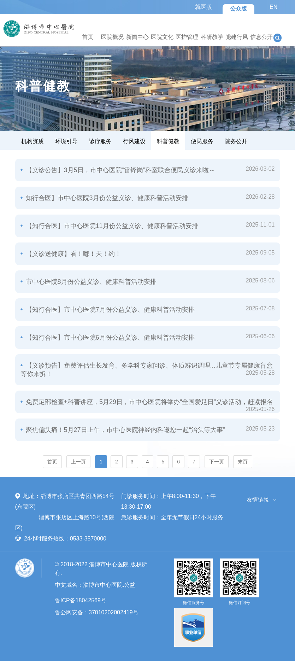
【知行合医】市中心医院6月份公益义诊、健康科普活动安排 (109, 337)
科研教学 (212, 37)
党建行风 (236, 37)
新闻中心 (137, 37)
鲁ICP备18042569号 (80, 600)
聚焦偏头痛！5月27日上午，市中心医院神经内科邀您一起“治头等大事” (124, 429)
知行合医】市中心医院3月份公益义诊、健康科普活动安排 (106, 197)
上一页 (78, 461)
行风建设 (134, 141)
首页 (87, 37)
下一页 (216, 461)
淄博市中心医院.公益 (109, 585)
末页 (243, 461)
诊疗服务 (100, 141)
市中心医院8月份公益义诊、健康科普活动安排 (90, 281)
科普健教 (168, 141)
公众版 (238, 9)
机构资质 (32, 141)
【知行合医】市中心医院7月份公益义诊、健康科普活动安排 (109, 309)
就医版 (203, 7)
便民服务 (202, 141)
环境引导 (66, 141)
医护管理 (187, 37)
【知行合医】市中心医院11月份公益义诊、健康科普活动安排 (111, 225)
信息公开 (261, 37)
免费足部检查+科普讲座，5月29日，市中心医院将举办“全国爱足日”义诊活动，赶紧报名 (148, 401)
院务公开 (236, 141)
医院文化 (162, 37)
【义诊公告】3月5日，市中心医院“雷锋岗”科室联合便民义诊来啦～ (119, 170)
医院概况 (112, 37)
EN (273, 7)
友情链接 (258, 500)
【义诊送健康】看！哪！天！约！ (72, 253)
